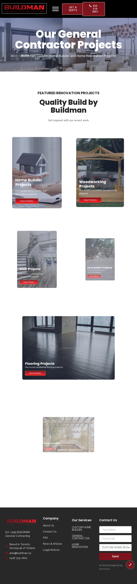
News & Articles (52, 543)
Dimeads (104, 569)
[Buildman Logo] (24, 8)
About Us (48, 525)
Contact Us (50, 531)
